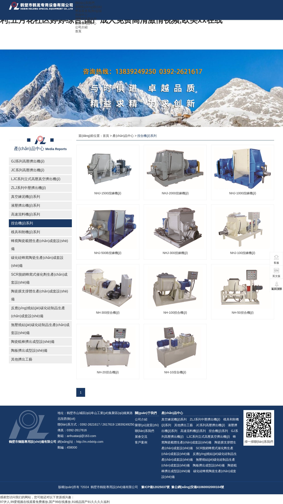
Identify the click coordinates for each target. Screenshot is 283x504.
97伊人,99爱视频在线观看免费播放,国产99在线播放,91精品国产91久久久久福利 (55, 502)
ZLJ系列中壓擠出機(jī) (28, 188)
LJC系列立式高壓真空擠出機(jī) (35, 179)
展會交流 (141, 436)
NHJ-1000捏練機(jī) (242, 193)
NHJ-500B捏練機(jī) (107, 253)
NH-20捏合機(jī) (108, 372)
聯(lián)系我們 (84, 3)
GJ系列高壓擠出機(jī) (27, 161)
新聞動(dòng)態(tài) (88, 7)
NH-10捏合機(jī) (175, 372)
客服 (276, 259)
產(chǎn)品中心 (85, 23)
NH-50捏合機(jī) (243, 312)
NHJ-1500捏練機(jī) (107, 193)
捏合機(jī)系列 (22, 223)
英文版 (276, 273)
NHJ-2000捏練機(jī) (175, 193)
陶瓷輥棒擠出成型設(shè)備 (32, 342)
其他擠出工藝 (21, 359)
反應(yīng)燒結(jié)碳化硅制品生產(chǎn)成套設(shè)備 (38, 312)
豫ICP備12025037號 (155, 487)
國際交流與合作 (86, 19)
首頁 (78, 31)
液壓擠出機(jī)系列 (25, 205)
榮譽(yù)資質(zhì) (147, 425)
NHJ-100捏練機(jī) (242, 253)
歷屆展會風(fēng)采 (88, 11)
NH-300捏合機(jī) (108, 312)
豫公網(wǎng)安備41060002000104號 (197, 487)
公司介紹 (81, 27)
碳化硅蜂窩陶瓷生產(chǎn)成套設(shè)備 (37, 261)
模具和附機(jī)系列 (25, 232)
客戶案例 (141, 442)
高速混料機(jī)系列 (25, 214)
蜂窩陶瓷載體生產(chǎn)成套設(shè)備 (39, 245)
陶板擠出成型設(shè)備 (29, 350)
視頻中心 (81, 15)
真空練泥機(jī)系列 (25, 197)
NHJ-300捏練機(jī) (175, 253)
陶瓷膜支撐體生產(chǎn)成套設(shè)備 (39, 295)
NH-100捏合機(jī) (175, 312)
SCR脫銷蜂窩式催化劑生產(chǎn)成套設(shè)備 (39, 278)
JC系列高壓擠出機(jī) (27, 170)
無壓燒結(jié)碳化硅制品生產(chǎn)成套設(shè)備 (40, 329)
